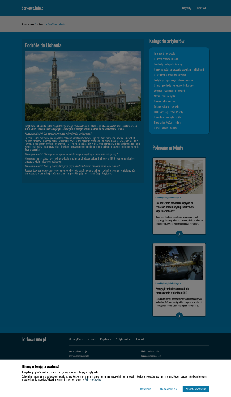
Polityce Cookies (93, 379)
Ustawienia (145, 389)
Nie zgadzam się (168, 389)
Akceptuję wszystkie (196, 389)
